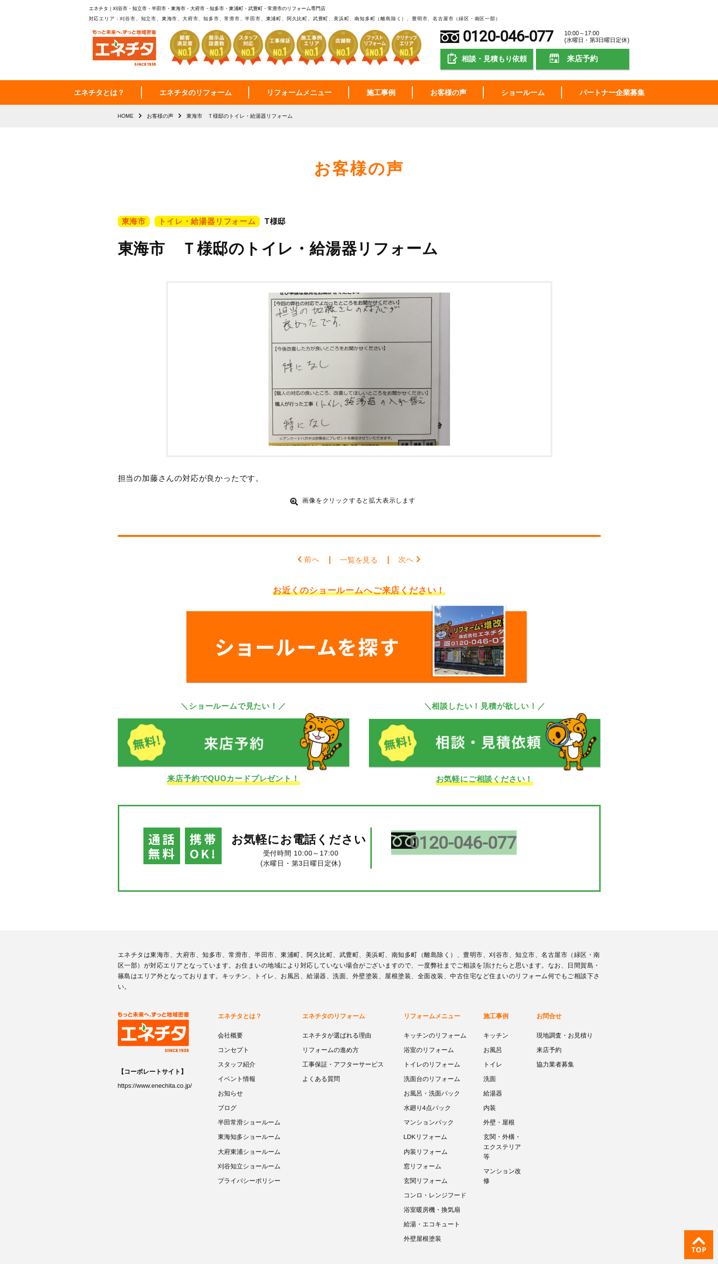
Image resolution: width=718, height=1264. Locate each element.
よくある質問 (321, 1059)
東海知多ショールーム (249, 1116)
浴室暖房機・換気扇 (432, 1187)
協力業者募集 (555, 1045)
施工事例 (380, 92)
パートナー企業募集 (612, 92)
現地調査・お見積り (564, 1016)
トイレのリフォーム (432, 1045)
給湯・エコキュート (432, 1201)
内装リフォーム (426, 1130)
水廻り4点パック (427, 1087)
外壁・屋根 (499, 1102)
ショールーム (523, 92)
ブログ (227, 1087)
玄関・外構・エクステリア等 (502, 1125)
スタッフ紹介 (236, 1045)
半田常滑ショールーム (249, 1102)
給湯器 (492, 1073)
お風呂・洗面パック (432, 1073)
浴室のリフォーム (429, 1030)
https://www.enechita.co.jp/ (155, 1067)
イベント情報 (236, 1059)
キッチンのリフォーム (435, 1016)
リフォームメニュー (299, 92)
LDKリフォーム (425, 1116)
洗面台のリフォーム (432, 1059)
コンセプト (233, 1030)
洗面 (489, 1059)
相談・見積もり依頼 (494, 59)
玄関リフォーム (426, 1159)
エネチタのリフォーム (195, 92)
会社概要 (230, 1016)
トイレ (492, 1045)
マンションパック (429, 1102)
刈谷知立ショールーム (249, 1144)
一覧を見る (359, 560)
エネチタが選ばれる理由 (336, 1016)
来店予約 (582, 59)
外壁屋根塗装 (422, 1216)
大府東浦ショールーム (249, 1130)
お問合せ (549, 997)
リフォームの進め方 (330, 1030)
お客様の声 (448, 92)
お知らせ (230, 1073)
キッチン (495, 1016)
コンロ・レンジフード (435, 1173)
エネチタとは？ (99, 92)
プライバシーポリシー (249, 1159)
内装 (489, 1087)
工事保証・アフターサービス (343, 1045)
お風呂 (492, 1030)
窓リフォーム (422, 1144)
